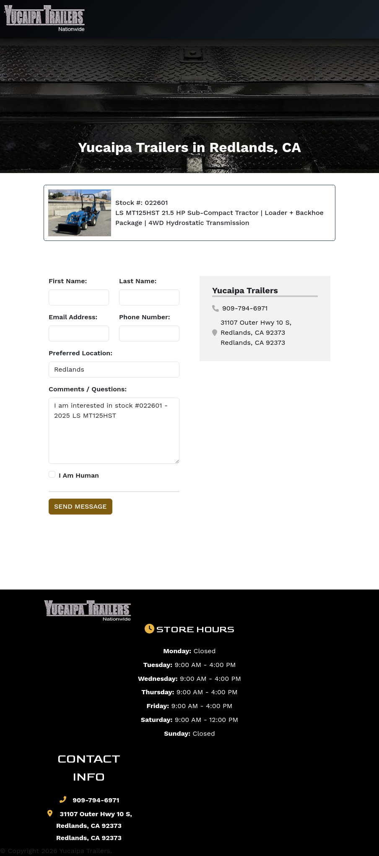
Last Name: (137, 281)
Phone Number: (144, 317)
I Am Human (79, 475)
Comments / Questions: (88, 389)
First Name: (68, 281)
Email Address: (73, 317)
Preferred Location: (80, 353)
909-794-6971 (239, 308)
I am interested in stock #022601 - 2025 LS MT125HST (114, 431)
